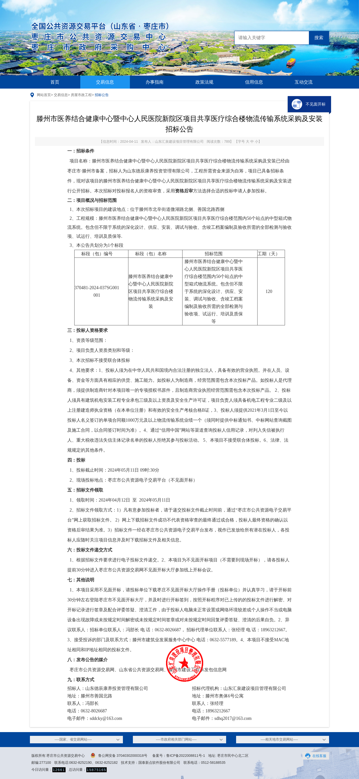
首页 (54, 82)
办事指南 (155, 82)
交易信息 (105, 82)
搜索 (318, 37)
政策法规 (204, 82)
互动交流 (304, 82)
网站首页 (44, 95)
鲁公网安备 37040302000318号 (119, 755)
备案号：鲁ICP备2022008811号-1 (178, 756)
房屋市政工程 (81, 95)
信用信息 (254, 82)
